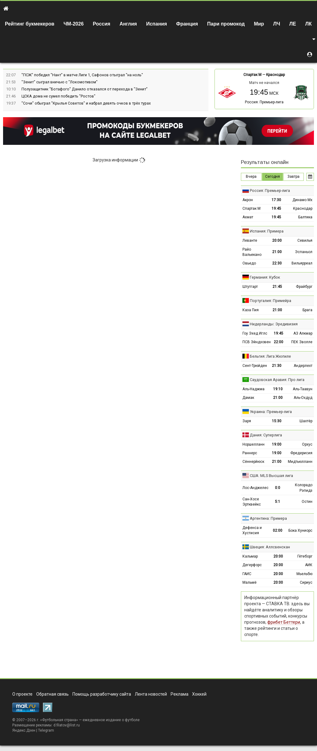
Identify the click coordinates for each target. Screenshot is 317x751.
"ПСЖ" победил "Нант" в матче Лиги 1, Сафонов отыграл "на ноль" (82, 75)
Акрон (247, 200)
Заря (246, 421)
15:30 (276, 421)
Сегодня (272, 176)
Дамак (248, 397)
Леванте (249, 240)
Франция (187, 23)
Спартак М (252, 75)
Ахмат (247, 217)
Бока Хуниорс (300, 530)
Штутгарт (250, 286)
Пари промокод (226, 23)
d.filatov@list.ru (66, 725)
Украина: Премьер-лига (271, 411)
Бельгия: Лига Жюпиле (270, 356)
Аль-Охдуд (303, 397)
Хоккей (199, 694)
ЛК (308, 23)
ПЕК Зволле (301, 342)
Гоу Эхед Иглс (254, 333)
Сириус (306, 582)
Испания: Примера (267, 231)
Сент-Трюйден (254, 366)
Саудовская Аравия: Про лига (277, 379)
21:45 (277, 286)
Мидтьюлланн (300, 461)
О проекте (22, 694)
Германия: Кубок (265, 277)
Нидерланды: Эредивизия (274, 324)
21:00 (277, 252)
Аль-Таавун (302, 389)
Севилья (304, 240)
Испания (156, 23)
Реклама (179, 694)
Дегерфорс (252, 565)
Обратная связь (52, 694)
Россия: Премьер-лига (264, 102)
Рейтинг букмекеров (29, 23)
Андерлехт (303, 366)
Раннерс (249, 453)
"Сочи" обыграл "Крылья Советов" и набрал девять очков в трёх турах (86, 103)
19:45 (276, 208)
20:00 (277, 240)
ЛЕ (292, 23)
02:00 (277, 530)
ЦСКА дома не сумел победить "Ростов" (58, 96)
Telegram (46, 730)
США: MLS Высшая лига (271, 475)
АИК (308, 565)
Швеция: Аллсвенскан (270, 547)
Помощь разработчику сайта (101, 694)
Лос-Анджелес (255, 488)
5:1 (277, 501)
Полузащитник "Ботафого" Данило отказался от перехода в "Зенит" (84, 89)
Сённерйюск (253, 461)
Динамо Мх (302, 200)
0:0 (277, 488)
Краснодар (275, 75)
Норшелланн (253, 444)
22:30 (277, 263)
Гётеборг (304, 556)
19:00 (276, 444)
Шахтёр (306, 421)
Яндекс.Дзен (23, 730)
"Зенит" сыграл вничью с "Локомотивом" (59, 82)
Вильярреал (302, 263)
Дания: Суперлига (266, 435)
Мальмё (249, 582)
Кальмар (250, 556)
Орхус (307, 444)
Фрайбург (304, 286)
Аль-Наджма (253, 389)
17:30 (276, 200)
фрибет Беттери (283, 622)
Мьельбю (304, 574)
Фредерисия (301, 453)
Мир (259, 23)
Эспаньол (303, 252)
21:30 (276, 366)
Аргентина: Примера (268, 518)
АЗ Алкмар (302, 333)
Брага (307, 310)
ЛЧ (276, 23)
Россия (101, 23)
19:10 (278, 389)
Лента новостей (151, 694)
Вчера (251, 176)
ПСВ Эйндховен (256, 342)
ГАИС (246, 574)
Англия (128, 23)
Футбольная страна (59, 720)
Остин (307, 501)
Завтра (294, 176)
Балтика (305, 217)
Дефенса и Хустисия (252, 530)
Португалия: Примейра (270, 300)
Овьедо (249, 263)
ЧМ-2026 (74, 23)
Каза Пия (250, 310)
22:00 (278, 342)
